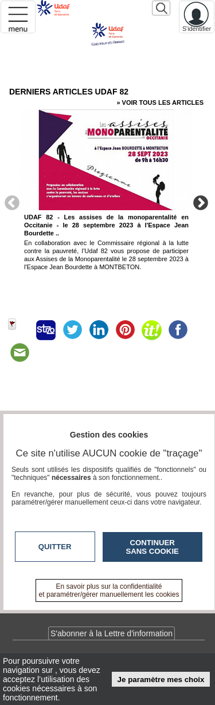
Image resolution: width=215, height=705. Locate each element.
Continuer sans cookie (152, 547)
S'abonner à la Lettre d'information (111, 633)
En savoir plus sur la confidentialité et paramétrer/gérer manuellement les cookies (109, 590)
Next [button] (200, 202)
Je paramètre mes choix (161, 679)
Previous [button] (12, 202)
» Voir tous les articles (160, 102)
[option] (106, 201)
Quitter (55, 546)
